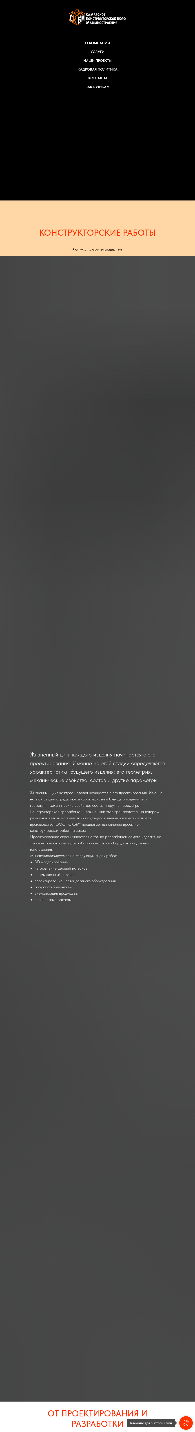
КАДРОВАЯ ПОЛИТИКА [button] (97, 69)
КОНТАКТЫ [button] (97, 78)
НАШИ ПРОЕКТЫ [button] (97, 60)
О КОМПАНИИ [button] (97, 43)
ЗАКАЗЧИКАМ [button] (98, 87)
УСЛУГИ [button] (97, 52)
